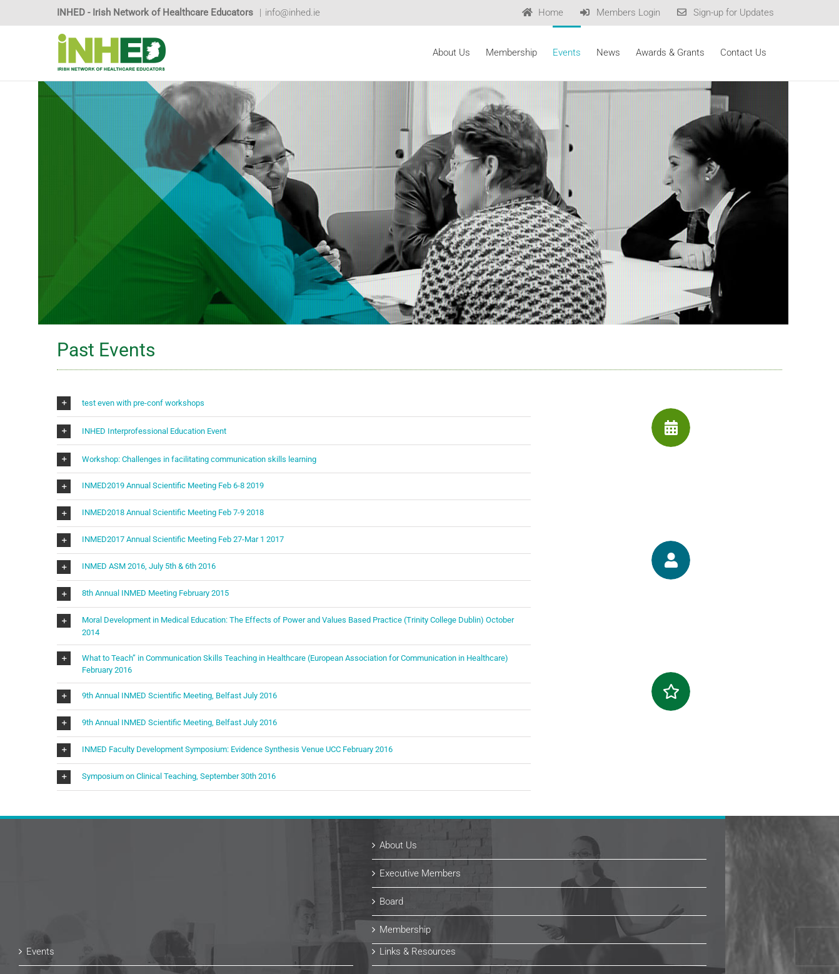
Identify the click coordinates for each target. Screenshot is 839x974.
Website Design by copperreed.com (236, 960)
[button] (294, 486)
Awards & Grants (470, 858)
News (95, 886)
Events (97, 830)
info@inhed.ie (292, 12)
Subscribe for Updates (128, 914)
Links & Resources (474, 830)
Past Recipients (468, 886)
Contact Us (459, 914)
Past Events (108, 858)
